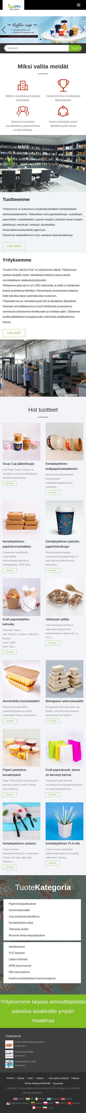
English (18, 1099)
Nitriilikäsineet (17, 946)
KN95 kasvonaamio (20, 965)
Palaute (75, 1078)
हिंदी (29, 1099)
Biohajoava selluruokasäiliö (64, 701)
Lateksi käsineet (18, 959)
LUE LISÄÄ (14, 246)
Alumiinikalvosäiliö (19, 910)
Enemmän (20, 1046)
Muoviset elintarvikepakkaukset (27, 935)
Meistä (20, 1078)
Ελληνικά (53, 1099)
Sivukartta (58, 1083)
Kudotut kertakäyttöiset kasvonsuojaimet (32, 978)
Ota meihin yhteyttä (58, 1078)
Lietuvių (36, 1103)
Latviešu (67, 1099)
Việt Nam (73, 1103)
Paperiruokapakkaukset (22, 903)
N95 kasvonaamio (19, 972)
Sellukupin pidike (57, 619)
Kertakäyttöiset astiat (21, 922)
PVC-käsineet (17, 953)
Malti (37, 1107)
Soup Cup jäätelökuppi (18, 463)
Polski (48, 1103)
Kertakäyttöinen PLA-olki (63, 843)
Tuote (30, 1078)
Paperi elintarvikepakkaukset (29, 1042)
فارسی (48, 1107)
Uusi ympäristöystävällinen (24, 916)
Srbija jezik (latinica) (17, 1103)
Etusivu (10, 1078)
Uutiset (39, 1078)
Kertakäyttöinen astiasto (19, 843)
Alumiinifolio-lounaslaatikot (21, 701)
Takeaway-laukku (19, 929)
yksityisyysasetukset (53, 1092)
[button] (40, 39)
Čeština (60, 1103)
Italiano (40, 1099)
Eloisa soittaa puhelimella (37, 1083)
